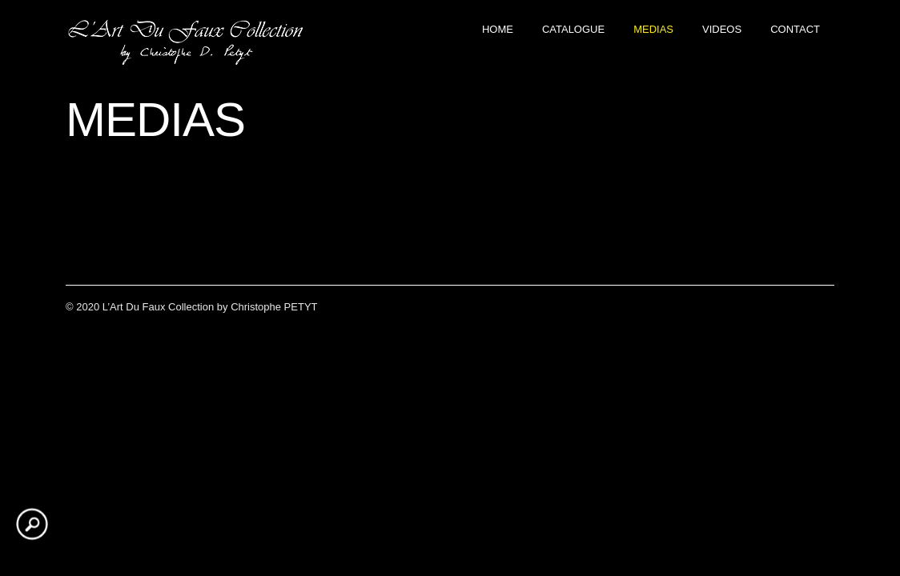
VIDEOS (721, 29)
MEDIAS (653, 29)
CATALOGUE (573, 29)
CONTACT (795, 29)
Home (497, 29)
